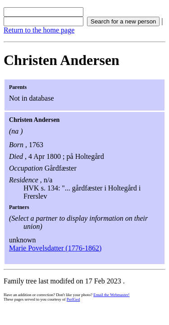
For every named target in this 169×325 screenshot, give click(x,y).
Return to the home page (39, 30)
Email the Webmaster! (111, 294)
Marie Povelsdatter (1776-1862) (55, 248)
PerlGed (73, 299)
